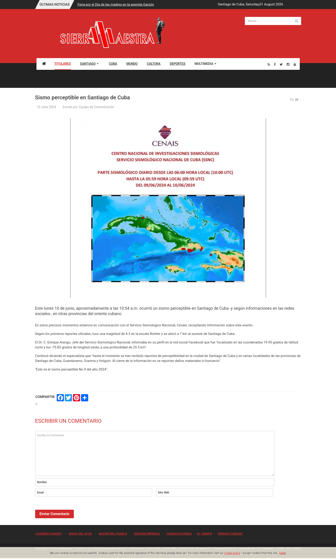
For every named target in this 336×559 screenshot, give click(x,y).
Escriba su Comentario (155, 453)
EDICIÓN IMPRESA (147, 533)
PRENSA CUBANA (230, 533)
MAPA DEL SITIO (80, 533)
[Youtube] (294, 64)
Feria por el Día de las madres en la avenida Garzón (116, 4)
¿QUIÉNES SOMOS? (48, 533)
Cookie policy (232, 553)
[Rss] (269, 64)
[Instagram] (288, 64)
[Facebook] (275, 64)
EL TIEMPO (204, 533)
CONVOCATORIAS (179, 533)
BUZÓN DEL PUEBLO (113, 533)
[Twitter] (281, 64)
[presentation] (69, 510)
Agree (282, 553)
